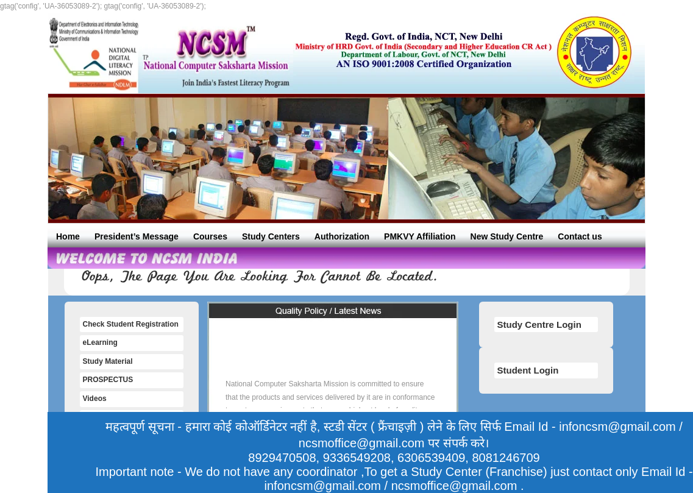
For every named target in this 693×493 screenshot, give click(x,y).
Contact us (580, 236)
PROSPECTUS (108, 379)
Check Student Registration (131, 324)
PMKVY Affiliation (419, 236)
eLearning (100, 342)
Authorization (342, 236)
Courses (210, 236)
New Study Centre (507, 236)
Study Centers (271, 236)
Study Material (108, 361)
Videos (95, 398)
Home (68, 236)
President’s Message (136, 236)
